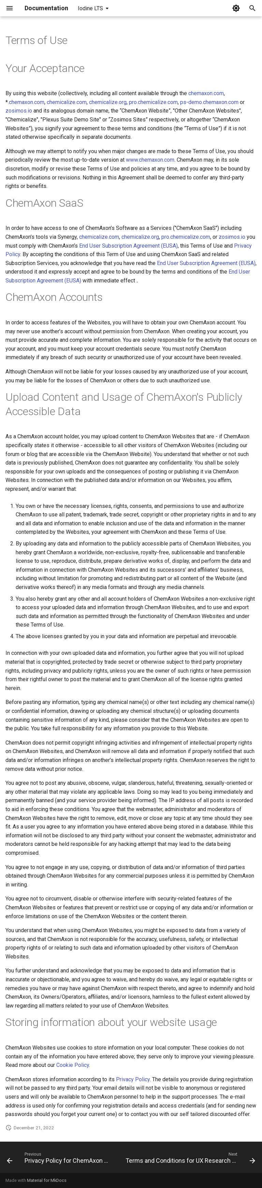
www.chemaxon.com (150, 160)
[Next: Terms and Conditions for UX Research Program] (190, 1159)
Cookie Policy (72, 1065)
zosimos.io (18, 110)
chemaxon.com (206, 93)
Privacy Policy (133, 1079)
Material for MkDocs (47, 1180)
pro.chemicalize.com (153, 102)
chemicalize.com (67, 102)
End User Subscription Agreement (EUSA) (128, 246)
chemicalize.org (108, 102)
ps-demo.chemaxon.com (209, 102)
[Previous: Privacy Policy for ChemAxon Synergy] (60, 1159)
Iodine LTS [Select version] (90, 8)
